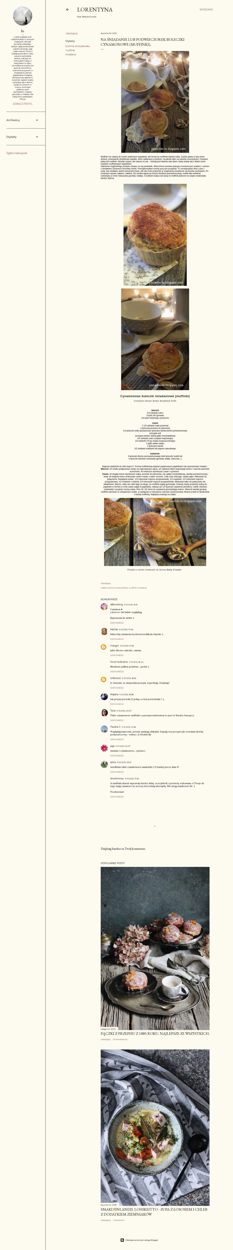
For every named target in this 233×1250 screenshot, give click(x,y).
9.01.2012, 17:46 (126, 629)
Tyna (113, 710)
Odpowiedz (117, 623)
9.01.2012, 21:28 (129, 727)
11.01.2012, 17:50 (132, 778)
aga (112, 746)
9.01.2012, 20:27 (124, 711)
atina (113, 762)
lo (22, 30)
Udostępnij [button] (71, 33)
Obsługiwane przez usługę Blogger (139, 1240)
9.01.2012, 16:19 (131, 604)
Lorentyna (95, 9)
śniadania (71, 54)
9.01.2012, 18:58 (127, 694)
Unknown (115, 678)
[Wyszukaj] (206, 9)
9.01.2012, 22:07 (123, 746)
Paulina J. (115, 726)
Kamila (114, 629)
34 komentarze (120, 1039)
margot (114, 645)
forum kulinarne (119, 661)
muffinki (70, 50)
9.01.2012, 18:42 (136, 662)
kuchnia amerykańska (78, 46)
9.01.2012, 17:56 (127, 646)
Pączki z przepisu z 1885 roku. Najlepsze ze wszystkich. (155, 1033)
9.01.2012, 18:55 (129, 678)
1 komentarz (118, 1220)
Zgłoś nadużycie (16, 153)
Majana (114, 694)
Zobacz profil (23, 103)
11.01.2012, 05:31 (124, 762)
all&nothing (116, 604)
